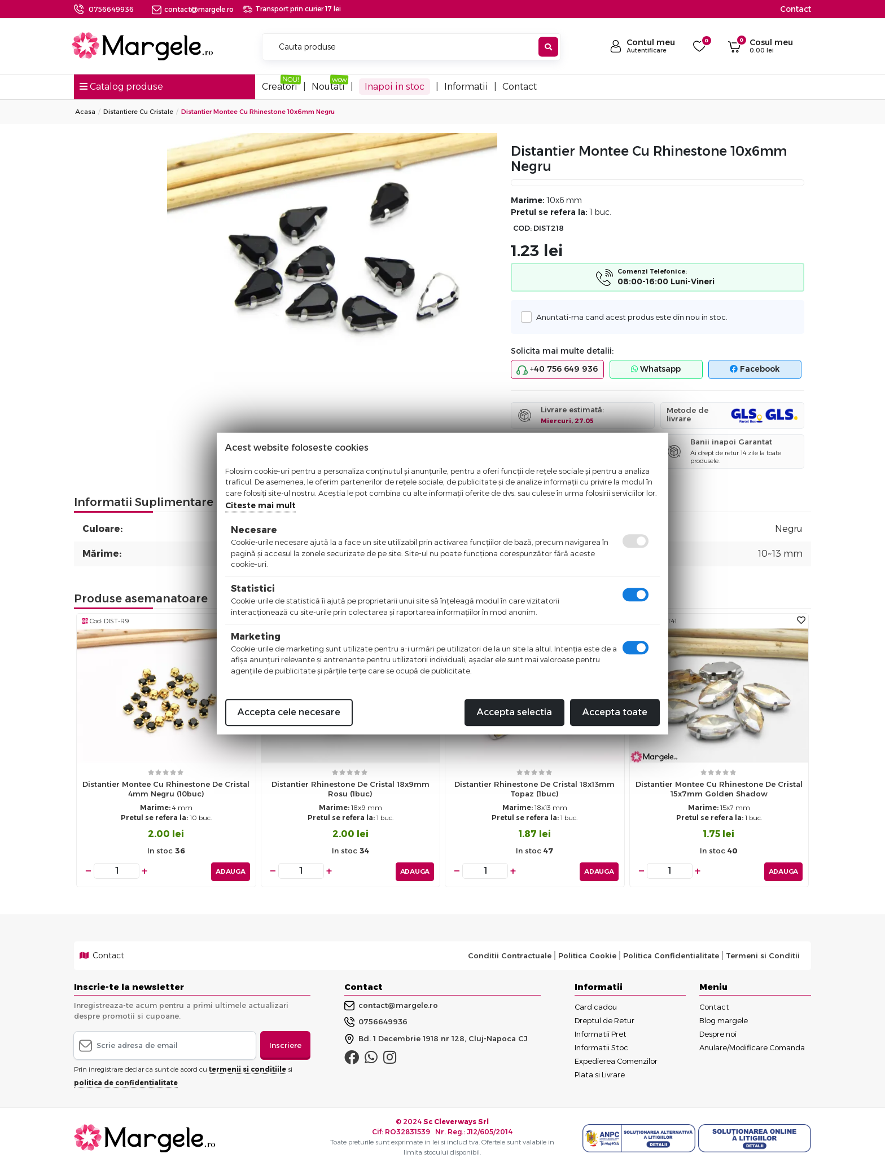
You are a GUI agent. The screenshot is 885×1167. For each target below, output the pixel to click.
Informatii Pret (600, 1032)
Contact (795, 9)
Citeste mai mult (260, 505)
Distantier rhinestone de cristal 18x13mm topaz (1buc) (534, 789)
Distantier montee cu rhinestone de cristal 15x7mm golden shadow (719, 789)
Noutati (328, 86)
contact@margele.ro (193, 9)
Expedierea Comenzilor (616, 1059)
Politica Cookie (587, 954)
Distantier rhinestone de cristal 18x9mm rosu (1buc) (350, 789)
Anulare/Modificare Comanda (752, 1045)
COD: (522, 228)
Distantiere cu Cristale (138, 112)
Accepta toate (614, 712)
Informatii (466, 86)
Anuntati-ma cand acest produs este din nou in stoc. (629, 316)
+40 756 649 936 (557, 369)
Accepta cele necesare (289, 712)
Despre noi (718, 1032)
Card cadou (596, 1005)
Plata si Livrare (600, 1072)
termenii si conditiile (247, 1068)
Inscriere (285, 1043)
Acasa (85, 112)
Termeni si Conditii (763, 954)
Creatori (279, 86)
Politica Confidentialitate (671, 954)
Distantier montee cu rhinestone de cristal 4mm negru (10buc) (165, 789)
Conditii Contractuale (509, 954)
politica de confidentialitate (126, 1081)
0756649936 (111, 9)
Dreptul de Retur (604, 1018)
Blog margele (723, 1018)
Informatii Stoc (601, 1045)
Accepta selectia (514, 712)
